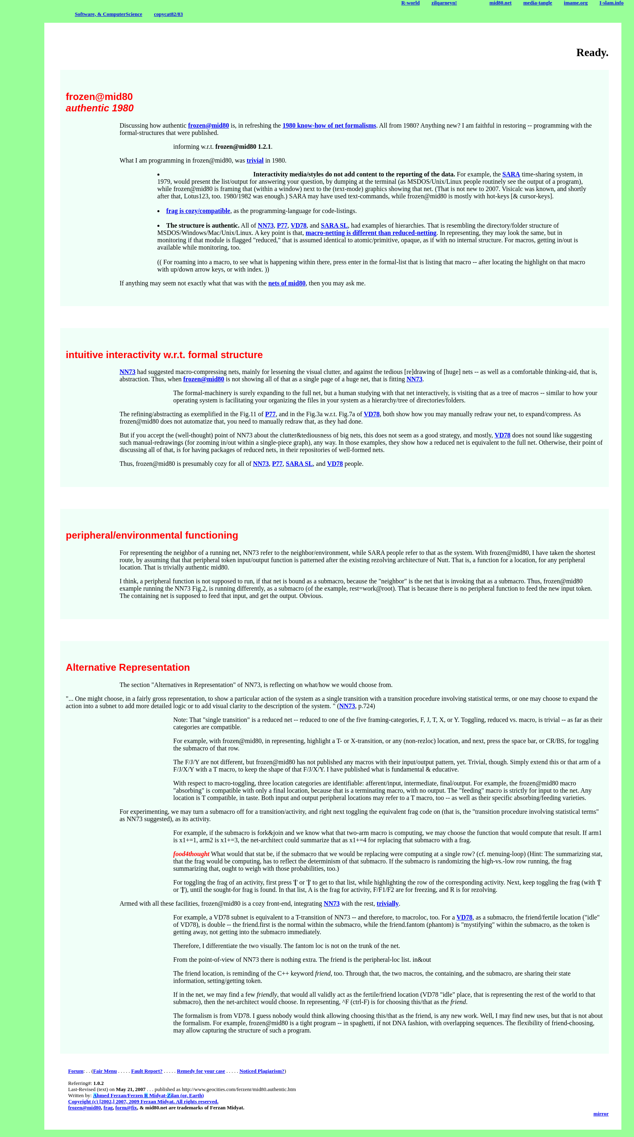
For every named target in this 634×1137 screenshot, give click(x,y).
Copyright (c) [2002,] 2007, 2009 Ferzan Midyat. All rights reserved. (143, 1101)
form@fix (126, 1108)
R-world (410, 3)
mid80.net (501, 3)
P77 (282, 225)
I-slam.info (611, 3)
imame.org (576, 3)
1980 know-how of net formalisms (329, 125)
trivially (388, 903)
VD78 (299, 225)
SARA (511, 174)
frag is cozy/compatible (198, 210)
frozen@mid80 (208, 125)
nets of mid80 (287, 283)
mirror (600, 1114)
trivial (255, 160)
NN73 (266, 225)
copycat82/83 (168, 14)
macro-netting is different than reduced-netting (371, 232)
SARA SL (334, 225)
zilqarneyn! (444, 3)
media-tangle (537, 3)
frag (108, 1108)
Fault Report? (147, 1071)
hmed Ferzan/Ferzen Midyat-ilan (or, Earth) (148, 1095)
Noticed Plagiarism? (262, 1071)
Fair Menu (105, 1071)
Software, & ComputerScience (108, 14)
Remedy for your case (201, 1071)
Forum (75, 1071)
